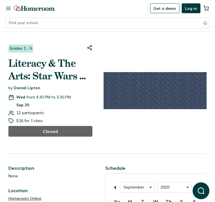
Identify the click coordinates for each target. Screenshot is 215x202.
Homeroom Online (24, 198)
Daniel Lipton (27, 87)
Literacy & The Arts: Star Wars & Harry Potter (47, 70)
